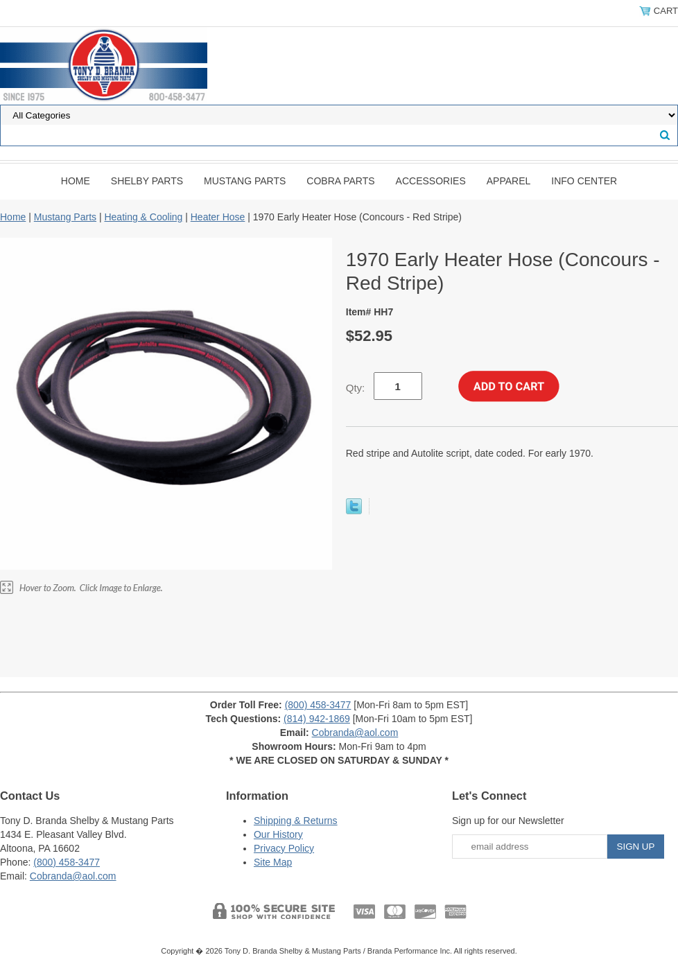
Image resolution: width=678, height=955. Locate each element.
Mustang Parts (245, 180)
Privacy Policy (284, 848)
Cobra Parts (340, 180)
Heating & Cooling (143, 216)
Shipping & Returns (296, 820)
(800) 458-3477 (318, 704)
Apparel (509, 180)
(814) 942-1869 (317, 718)
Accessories (431, 180)
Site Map (273, 862)
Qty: (355, 388)
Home (75, 180)
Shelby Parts (147, 180)
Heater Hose (218, 216)
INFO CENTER (584, 180)
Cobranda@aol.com (355, 732)
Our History (278, 834)
